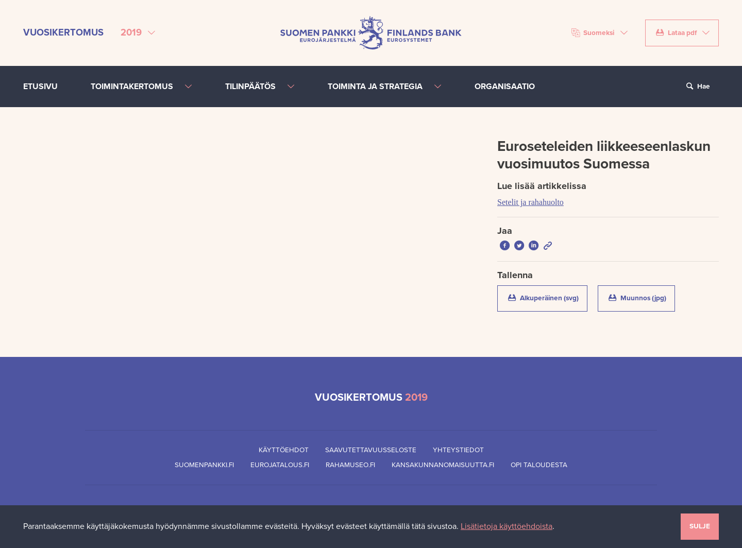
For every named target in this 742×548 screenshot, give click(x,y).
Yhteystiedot (458, 450)
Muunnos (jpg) (640, 297)
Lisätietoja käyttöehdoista (506, 526)
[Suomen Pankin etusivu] (371, 32)
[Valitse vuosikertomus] (138, 33)
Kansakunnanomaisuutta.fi (443, 465)
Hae (696, 86)
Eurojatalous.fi (279, 465)
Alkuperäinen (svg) (546, 297)
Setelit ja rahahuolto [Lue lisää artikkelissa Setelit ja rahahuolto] (530, 202)
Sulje (699, 526)
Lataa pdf (676, 33)
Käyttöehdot (284, 450)
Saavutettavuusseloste (370, 450)
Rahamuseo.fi (350, 465)
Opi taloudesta (539, 465)
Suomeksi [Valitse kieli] (593, 33)
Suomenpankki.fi (204, 465)
